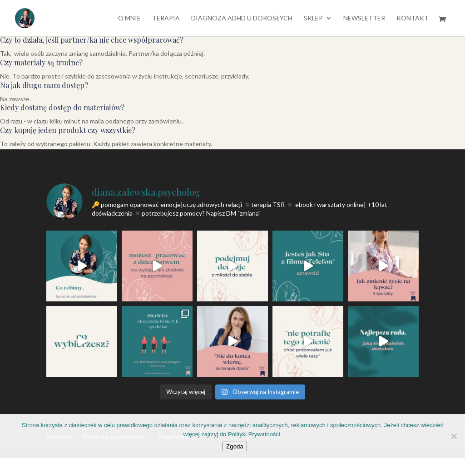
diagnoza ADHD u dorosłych (241, 18)
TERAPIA (166, 18)
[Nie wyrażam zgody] (453, 436)
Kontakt (412, 18)
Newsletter (364, 18)
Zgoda (234, 446)
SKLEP (313, 18)
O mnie (129, 18)
